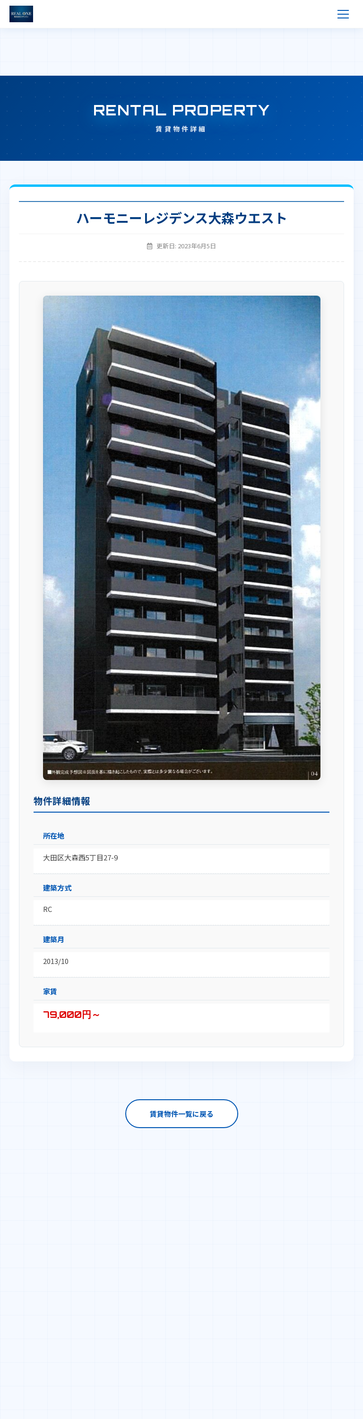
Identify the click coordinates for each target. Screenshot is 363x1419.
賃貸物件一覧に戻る (182, 1114)
